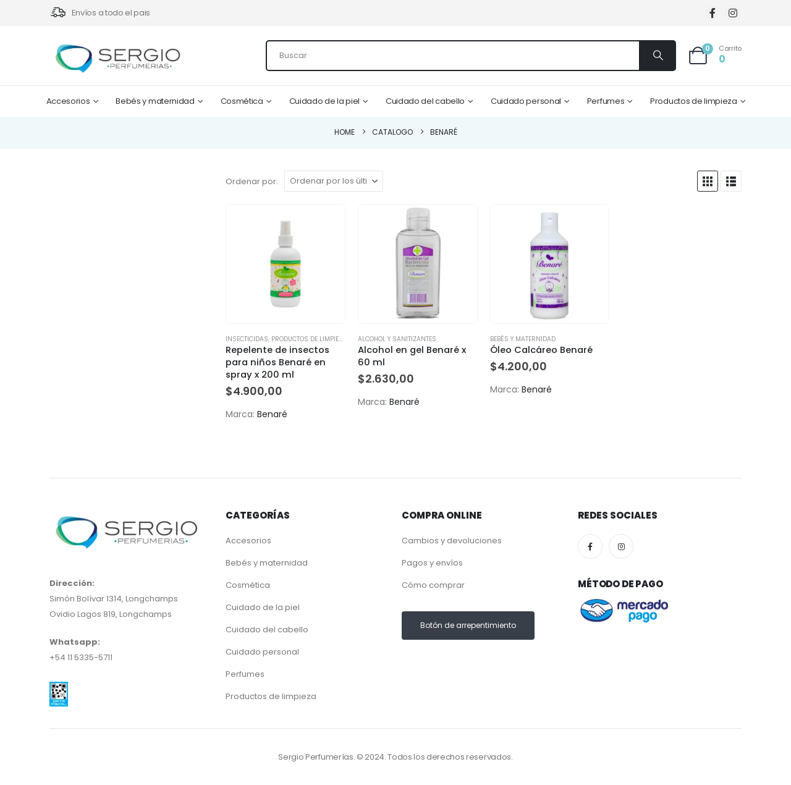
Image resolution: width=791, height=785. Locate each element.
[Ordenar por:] (333, 181)
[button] (707, 181)
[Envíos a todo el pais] (99, 13)
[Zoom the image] (58, 689)
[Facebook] (712, 13)
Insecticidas (247, 339)
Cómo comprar (433, 585)
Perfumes (606, 101)
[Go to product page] (285, 264)
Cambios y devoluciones (452, 540)
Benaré (272, 414)
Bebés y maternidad (155, 101)
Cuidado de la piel (324, 101)
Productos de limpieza (693, 101)
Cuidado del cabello (425, 101)
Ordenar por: (252, 181)
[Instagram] (732, 13)
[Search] (657, 55)
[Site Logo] (117, 59)
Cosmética (242, 101)
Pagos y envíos (432, 563)
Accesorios (68, 101)
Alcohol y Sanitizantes (397, 339)
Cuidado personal (526, 101)
